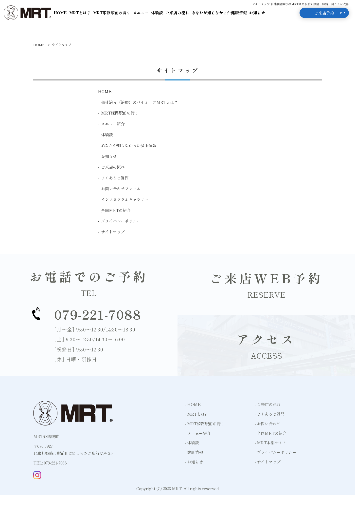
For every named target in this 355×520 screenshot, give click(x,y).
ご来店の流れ (177, 13)
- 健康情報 (194, 452)
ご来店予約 (324, 13)
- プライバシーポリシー (275, 452)
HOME (60, 13)
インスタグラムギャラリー (124, 199)
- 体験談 (192, 442)
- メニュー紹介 (198, 433)
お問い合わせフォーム (121, 189)
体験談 (157, 13)
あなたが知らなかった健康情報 (219, 13)
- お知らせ (194, 462)
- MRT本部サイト (270, 442)
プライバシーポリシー (121, 221)
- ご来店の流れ (268, 404)
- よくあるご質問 (269, 414)
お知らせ (257, 13)
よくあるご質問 (115, 178)
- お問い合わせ (268, 423)
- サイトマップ (268, 462)
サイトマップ (113, 232)
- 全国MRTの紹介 (270, 433)
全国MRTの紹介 (116, 210)
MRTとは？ (80, 13)
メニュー (141, 13)
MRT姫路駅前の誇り (111, 13)
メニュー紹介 (113, 124)
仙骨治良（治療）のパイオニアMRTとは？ (139, 102)
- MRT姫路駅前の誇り (205, 423)
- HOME (193, 404)
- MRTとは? (196, 414)
